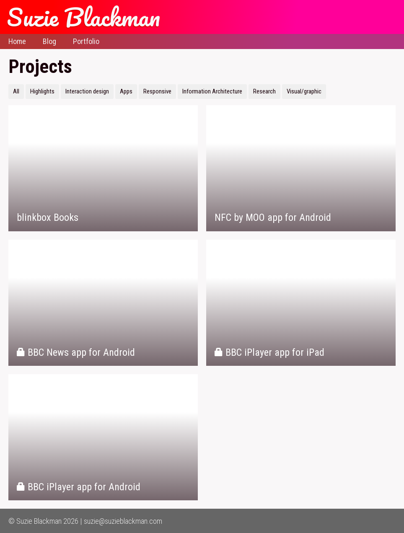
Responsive (157, 91)
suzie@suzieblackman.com (123, 521)
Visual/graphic (304, 91)
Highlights (42, 91)
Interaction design (87, 91)
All (16, 91)
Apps (126, 91)
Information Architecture (212, 91)
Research (264, 91)
